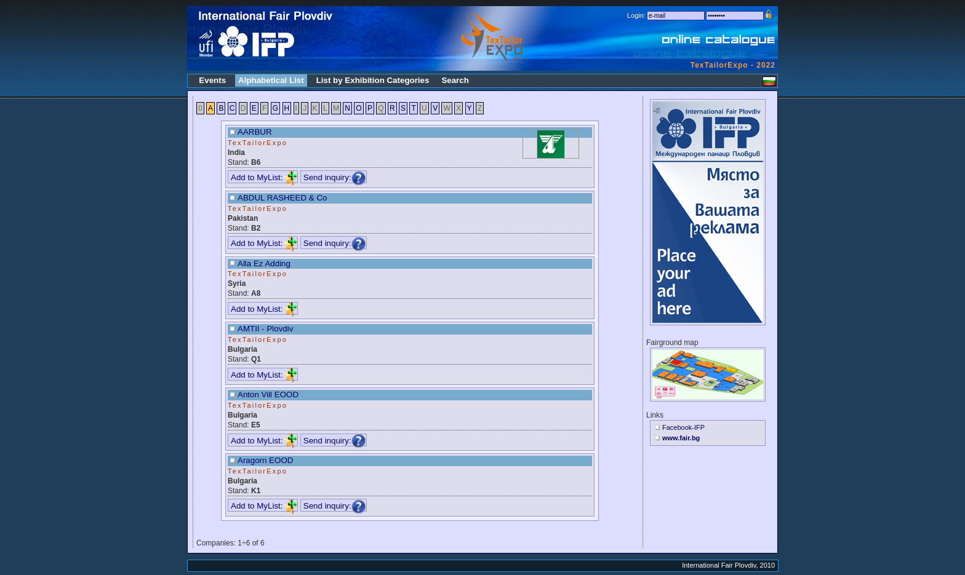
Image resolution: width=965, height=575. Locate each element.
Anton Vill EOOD (268, 394)
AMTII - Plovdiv (265, 328)
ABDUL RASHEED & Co (282, 197)
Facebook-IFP (683, 427)
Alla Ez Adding (264, 263)
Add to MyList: (264, 177)
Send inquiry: (334, 177)
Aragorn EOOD (265, 460)
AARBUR (255, 132)
